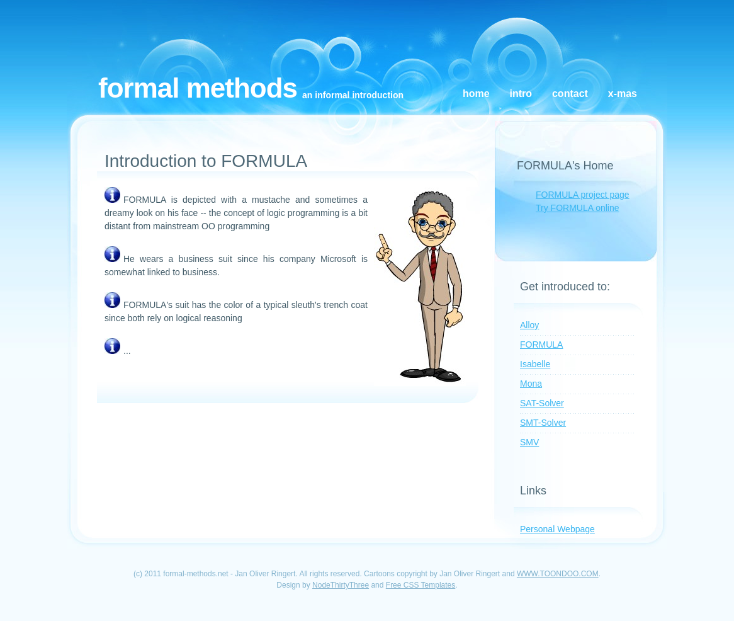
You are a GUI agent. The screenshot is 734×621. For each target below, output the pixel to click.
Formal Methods (197, 87)
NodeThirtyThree (340, 585)
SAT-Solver (542, 403)
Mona (531, 384)
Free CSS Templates (421, 585)
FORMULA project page (583, 195)
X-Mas (622, 93)
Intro (521, 93)
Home (476, 93)
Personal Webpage (557, 529)
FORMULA (541, 344)
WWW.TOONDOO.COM (558, 573)
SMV (529, 442)
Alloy (529, 325)
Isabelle (535, 364)
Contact (570, 93)
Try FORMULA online (577, 208)
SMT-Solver (543, 423)
